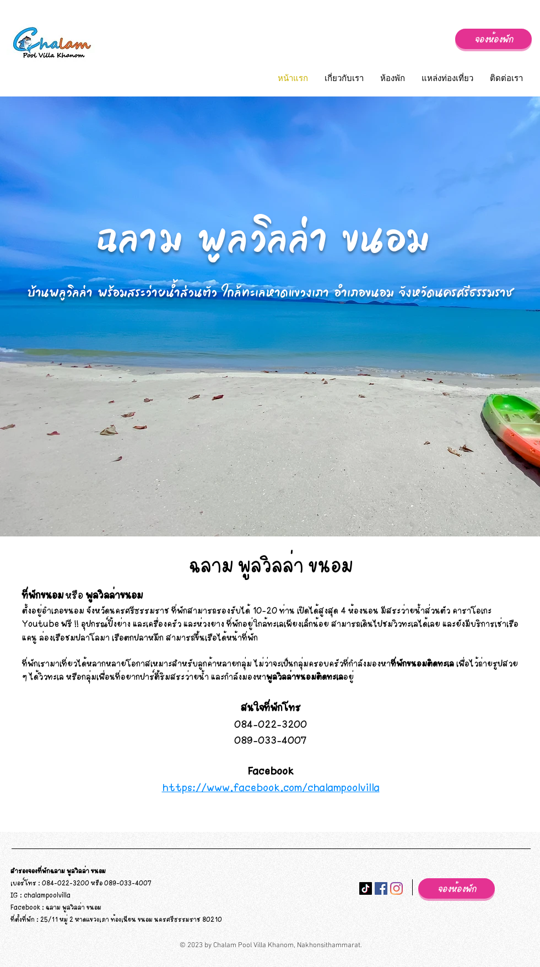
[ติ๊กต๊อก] (365, 888)
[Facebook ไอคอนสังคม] (381, 888)
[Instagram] (396, 888)
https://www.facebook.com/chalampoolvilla (271, 787)
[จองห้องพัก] (493, 39)
